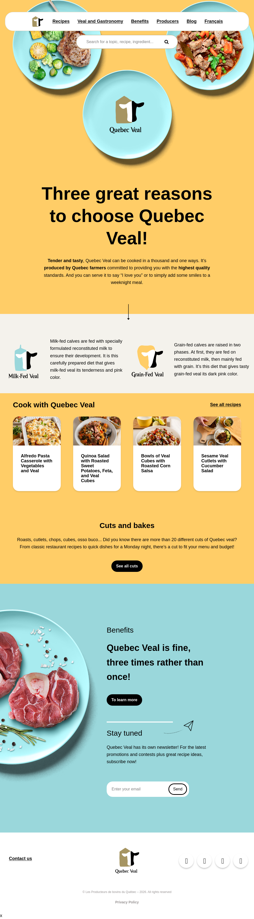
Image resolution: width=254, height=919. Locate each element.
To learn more (124, 700)
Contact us (20, 858)
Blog (192, 21)
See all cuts (127, 566)
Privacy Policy (127, 902)
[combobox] (123, 42)
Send (177, 789)
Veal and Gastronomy (100, 21)
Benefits (140, 21)
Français (214, 21)
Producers (168, 21)
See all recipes (225, 404)
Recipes (60, 21)
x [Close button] (1, 915)
